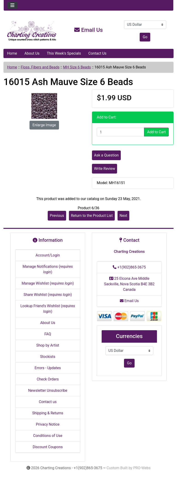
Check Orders (48, 379)
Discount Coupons (48, 447)
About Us (31, 53)
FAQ (47, 334)
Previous (57, 215)
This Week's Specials (64, 53)
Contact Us (97, 53)
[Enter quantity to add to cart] (120, 132)
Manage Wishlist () (48, 283)
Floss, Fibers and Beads (40, 67)
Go (145, 37)
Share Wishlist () (48, 294)
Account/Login (47, 255)
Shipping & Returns (47, 413)
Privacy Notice (47, 424)
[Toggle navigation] (12, 5)
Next (123, 215)
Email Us (88, 30)
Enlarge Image (44, 125)
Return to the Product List (92, 215)
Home (12, 53)
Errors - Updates (48, 368)
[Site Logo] (32, 31)
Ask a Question (106, 155)
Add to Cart (156, 132)
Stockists (47, 356)
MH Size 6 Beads (77, 67)
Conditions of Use (47, 435)
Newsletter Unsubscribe (47, 390)
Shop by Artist (47, 345)
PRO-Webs (141, 468)
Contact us (48, 402)
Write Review (104, 168)
